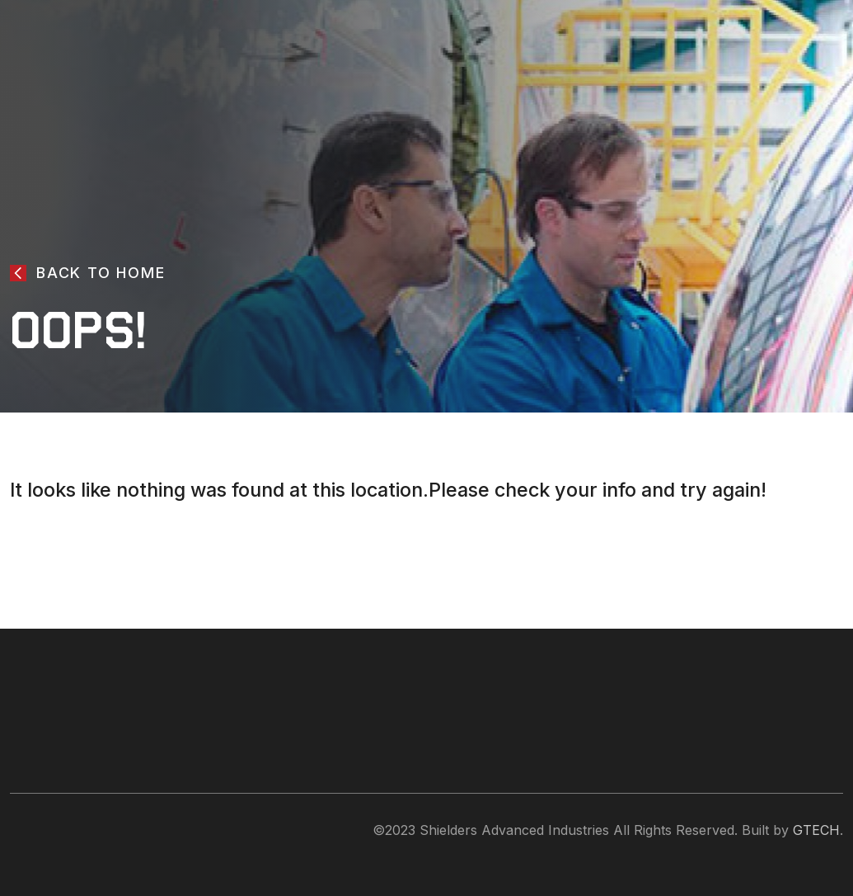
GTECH (816, 830)
